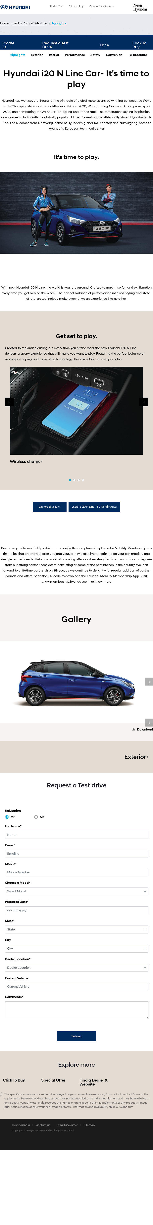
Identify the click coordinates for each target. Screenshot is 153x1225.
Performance (75, 94)
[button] (70, 519)
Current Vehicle (16, 1053)
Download (145, 804)
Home (4, 23)
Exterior (37, 94)
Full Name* (13, 901)
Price (102, 86)
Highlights (58, 23)
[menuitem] (56, 7)
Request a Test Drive (56, 86)
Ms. (42, 891)
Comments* (14, 1071)
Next (149, 720)
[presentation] (9, 440)
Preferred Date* (16, 976)
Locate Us (8, 86)
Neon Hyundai (140, 7)
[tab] (50, 545)
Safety (95, 94)
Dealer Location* (17, 1034)
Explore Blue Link (49, 545)
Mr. (13, 891)
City (8, 1014)
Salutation (13, 885)
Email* (10, 920)
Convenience (116, 94)
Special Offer (53, 1155)
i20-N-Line (39, 23)
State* (10, 995)
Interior (53, 94)
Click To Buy (14, 1155)
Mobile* (11, 938)
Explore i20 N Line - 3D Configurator (94, 545)
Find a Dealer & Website (93, 1157)
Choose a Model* (17, 957)
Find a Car (20, 23)
